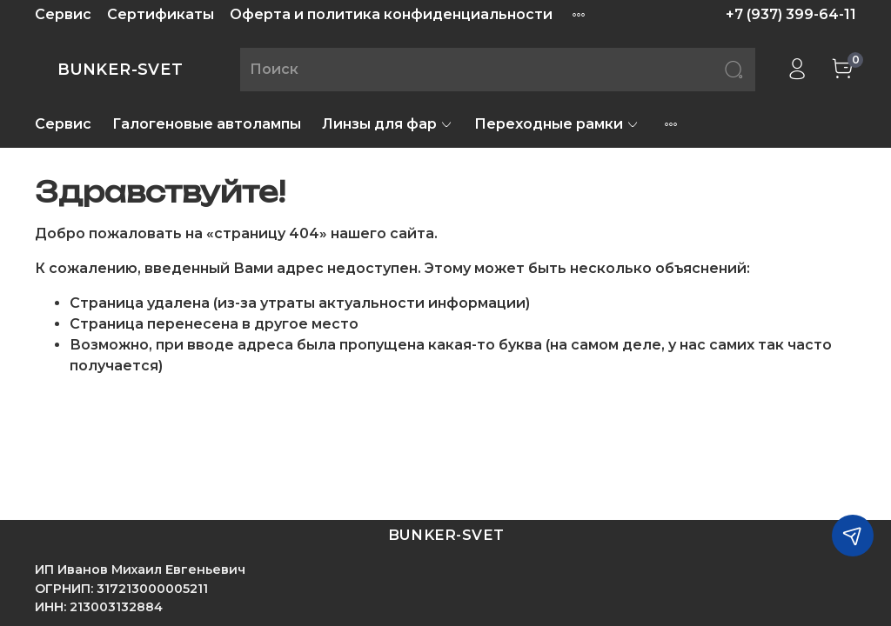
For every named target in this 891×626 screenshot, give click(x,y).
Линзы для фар (387, 124)
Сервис (63, 14)
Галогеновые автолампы (206, 124)
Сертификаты (160, 14)
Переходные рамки (557, 124)
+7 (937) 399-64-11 (791, 14)
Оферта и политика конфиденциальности (391, 14)
